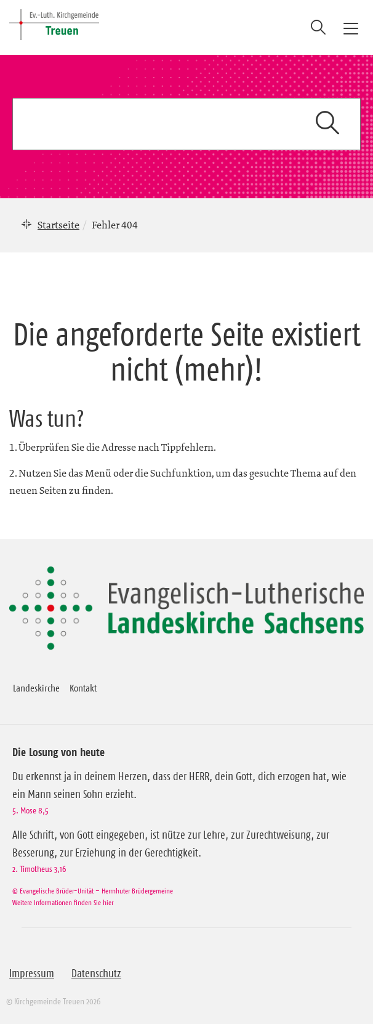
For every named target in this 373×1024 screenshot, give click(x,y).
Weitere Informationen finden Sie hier (62, 902)
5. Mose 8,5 (30, 810)
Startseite (58, 225)
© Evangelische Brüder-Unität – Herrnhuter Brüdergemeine (92, 890)
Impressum (31, 973)
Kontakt (83, 688)
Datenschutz (96, 973)
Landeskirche (36, 688)
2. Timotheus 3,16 (39, 868)
